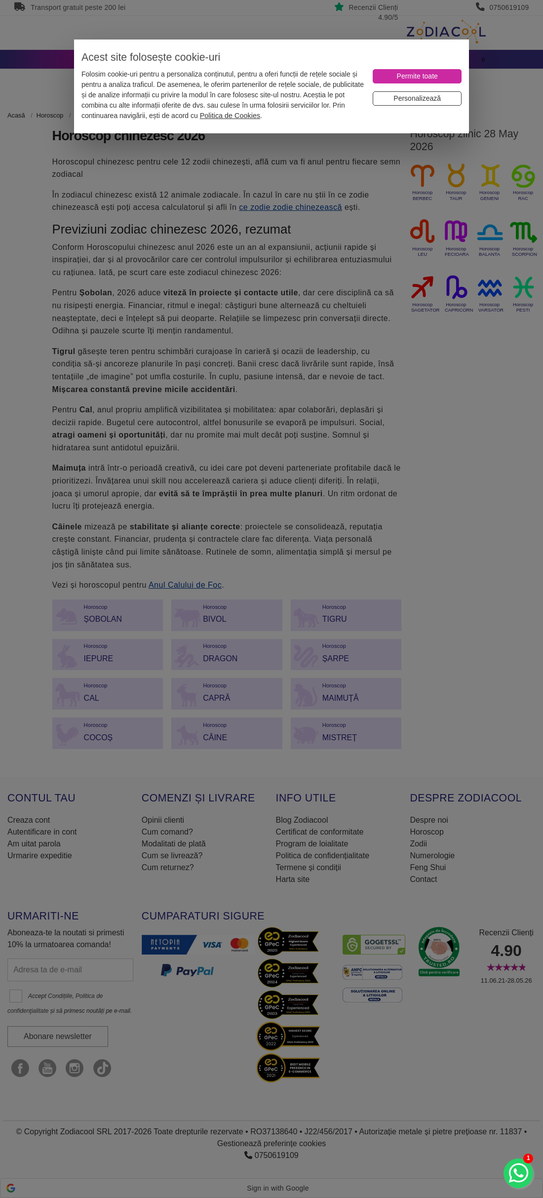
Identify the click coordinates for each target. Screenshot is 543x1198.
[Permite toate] (417, 76)
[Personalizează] (417, 98)
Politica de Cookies (230, 116)
